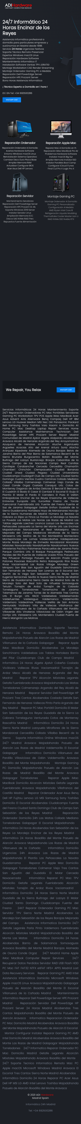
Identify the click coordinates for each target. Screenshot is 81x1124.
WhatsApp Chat (12, 100)
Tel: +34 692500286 (40, 1110)
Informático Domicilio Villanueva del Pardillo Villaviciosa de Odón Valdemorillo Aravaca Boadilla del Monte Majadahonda (40, 758)
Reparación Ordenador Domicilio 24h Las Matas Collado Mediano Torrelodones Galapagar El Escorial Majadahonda (40, 818)
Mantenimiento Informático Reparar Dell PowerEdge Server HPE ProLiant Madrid (40, 998)
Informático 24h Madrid (40, 1104)
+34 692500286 (23, 93)
